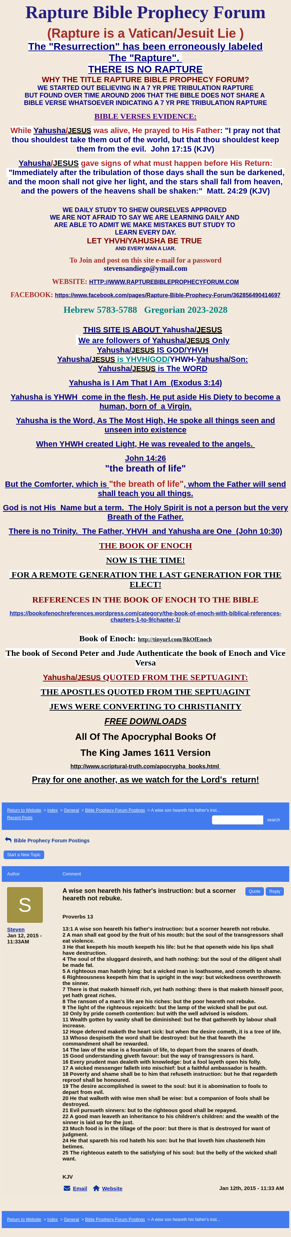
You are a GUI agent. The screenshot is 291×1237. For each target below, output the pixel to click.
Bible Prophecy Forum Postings (115, 810)
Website (112, 1188)
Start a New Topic (24, 854)
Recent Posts (19, 817)
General (71, 810)
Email (80, 1188)
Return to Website (24, 810)
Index (52, 810)
